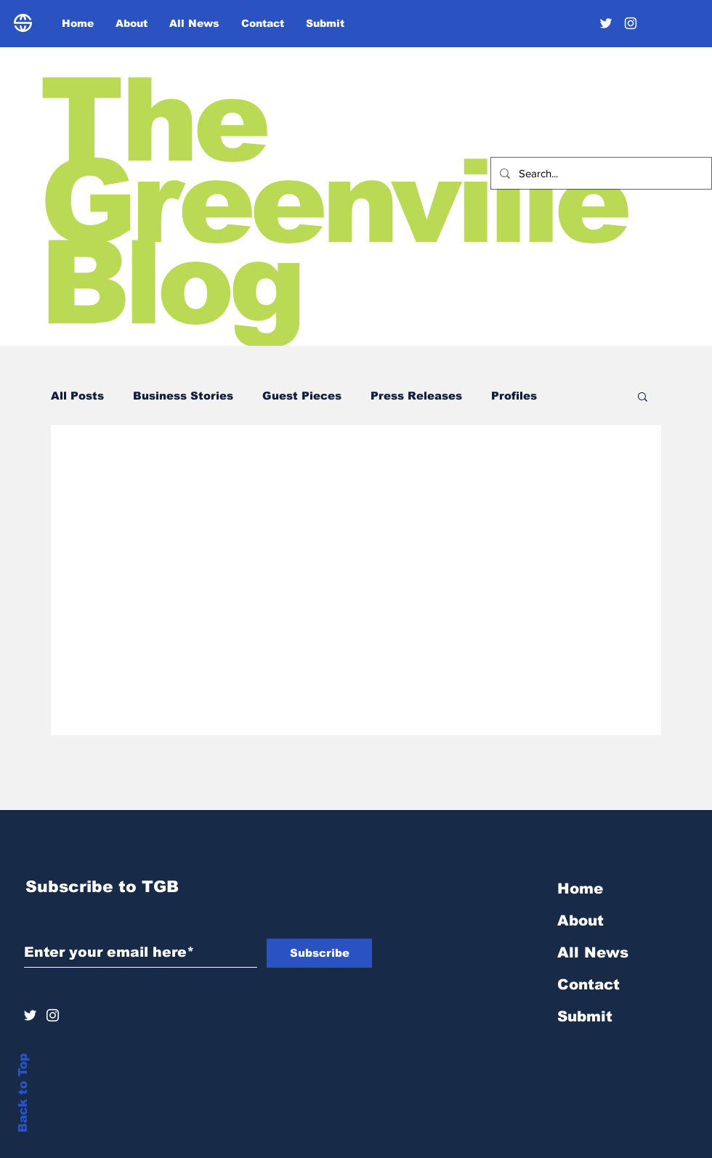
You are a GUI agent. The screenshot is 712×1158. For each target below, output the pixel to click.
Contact (588, 984)
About (580, 920)
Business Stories (183, 395)
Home (580, 888)
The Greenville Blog (333, 201)
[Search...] (600, 173)
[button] (643, 397)
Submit (584, 1016)
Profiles (514, 395)
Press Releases (416, 395)
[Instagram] (631, 23)
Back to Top (23, 1093)
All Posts (77, 395)
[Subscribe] (319, 953)
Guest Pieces (301, 395)
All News (592, 952)
